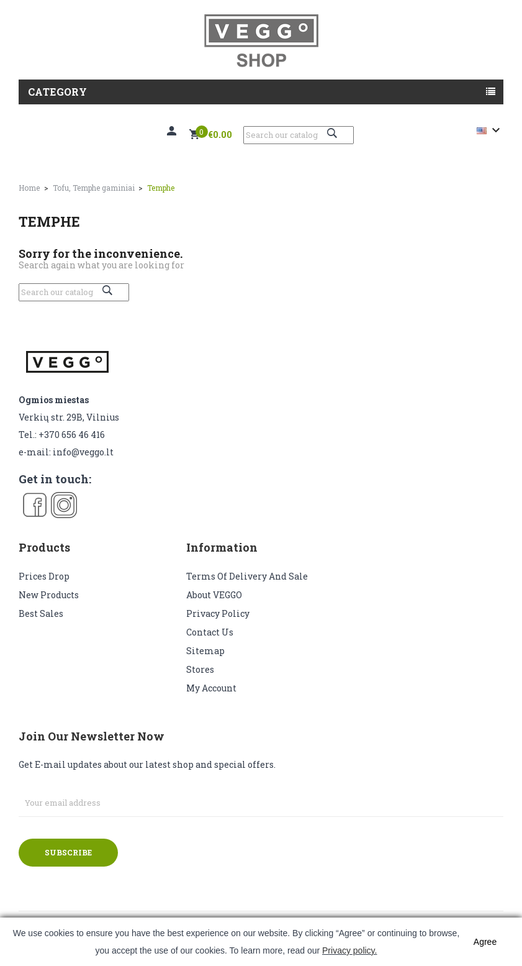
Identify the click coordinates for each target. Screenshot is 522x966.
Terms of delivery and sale (247, 576)
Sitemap (205, 651)
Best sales (41, 613)
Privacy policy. (349, 950)
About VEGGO (214, 595)
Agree (485, 942)
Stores (200, 669)
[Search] (298, 135)
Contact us (209, 632)
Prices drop (44, 576)
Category (57, 91)
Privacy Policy (218, 613)
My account (211, 688)
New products (49, 595)
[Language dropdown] (490, 130)
